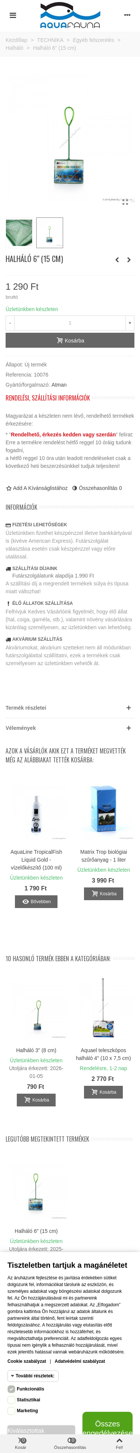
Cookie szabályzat (26, 1361)
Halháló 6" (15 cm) (36, 1231)
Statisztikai (28, 1399)
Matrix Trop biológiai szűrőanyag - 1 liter (103, 856)
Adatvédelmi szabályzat (80, 1361)
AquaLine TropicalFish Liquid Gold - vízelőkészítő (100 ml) (36, 860)
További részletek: (35, 1376)
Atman (59, 385)
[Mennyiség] (70, 323)
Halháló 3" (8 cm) (36, 1050)
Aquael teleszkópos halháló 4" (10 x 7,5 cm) (103, 1054)
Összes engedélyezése (108, 1428)
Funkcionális (30, 1389)
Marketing (27, 1410)
